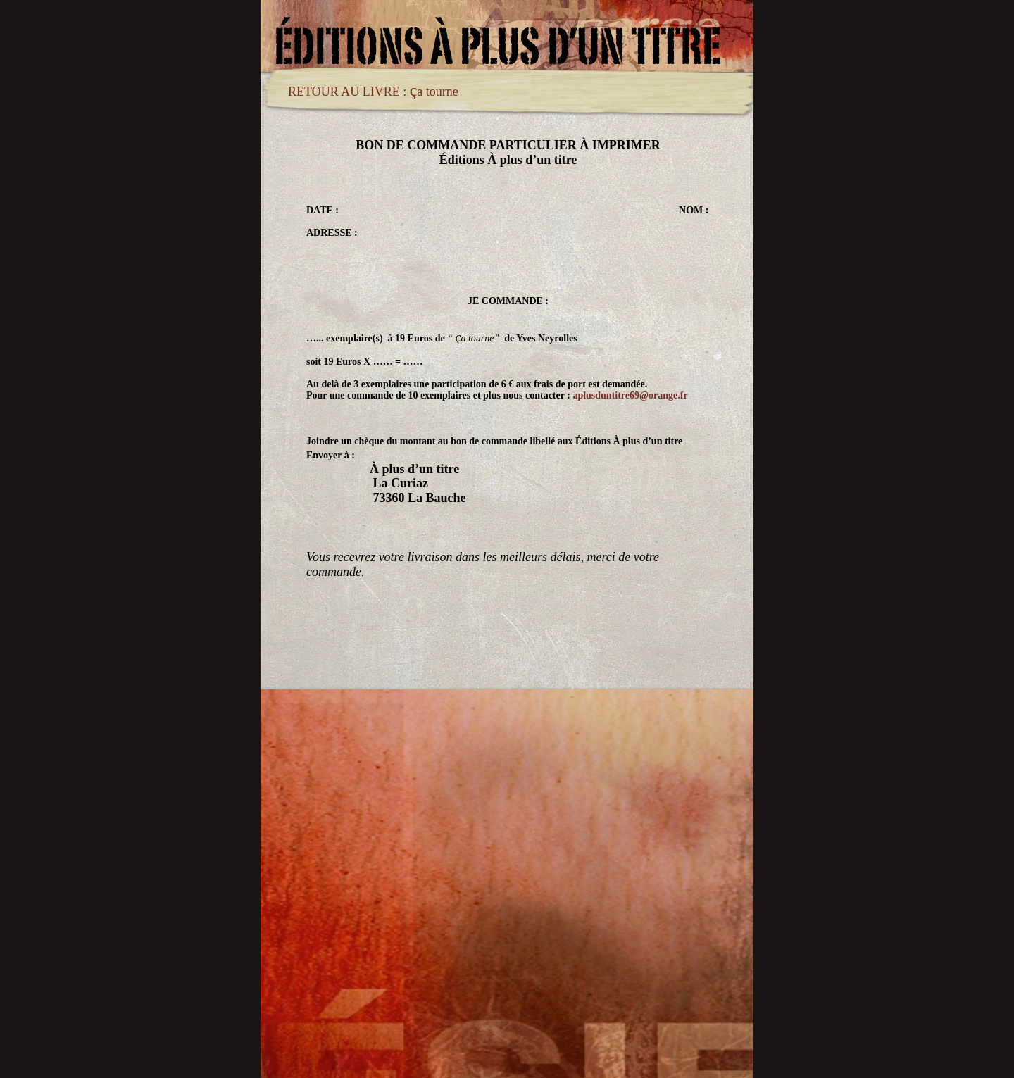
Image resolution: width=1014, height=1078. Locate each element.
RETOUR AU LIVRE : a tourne (373, 91)
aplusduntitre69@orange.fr (629, 395)
